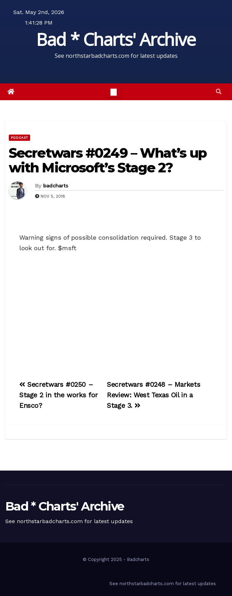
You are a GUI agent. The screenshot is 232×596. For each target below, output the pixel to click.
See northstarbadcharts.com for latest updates (162, 583)
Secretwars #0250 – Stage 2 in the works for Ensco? (58, 395)
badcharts (55, 186)
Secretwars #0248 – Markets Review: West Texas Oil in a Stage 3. (153, 395)
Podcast (19, 137)
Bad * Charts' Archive (116, 39)
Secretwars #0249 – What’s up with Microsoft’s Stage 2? (107, 160)
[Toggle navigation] (113, 91)
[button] (219, 91)
